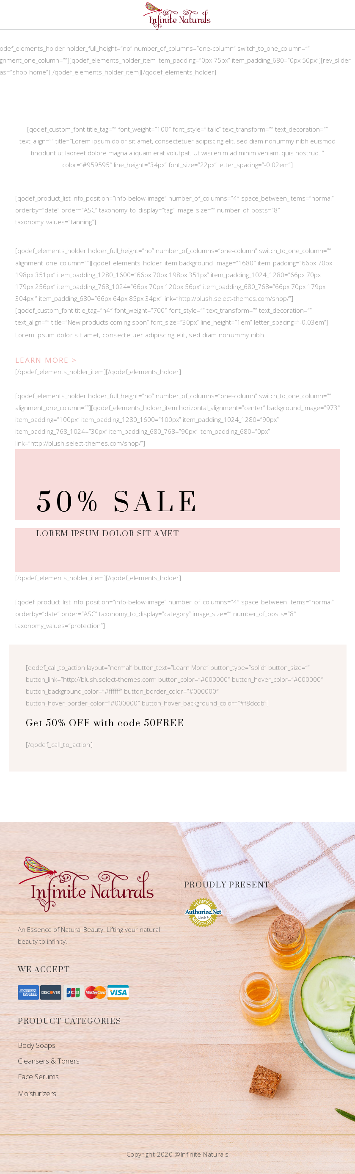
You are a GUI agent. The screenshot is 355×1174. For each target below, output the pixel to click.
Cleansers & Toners (49, 1061)
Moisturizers (37, 1093)
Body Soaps (36, 1045)
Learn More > (46, 360)
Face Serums (38, 1076)
